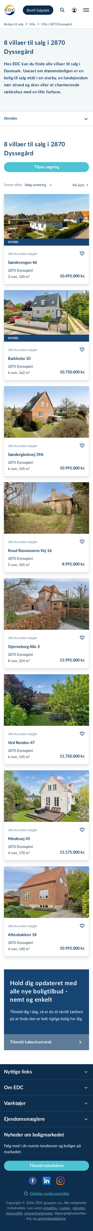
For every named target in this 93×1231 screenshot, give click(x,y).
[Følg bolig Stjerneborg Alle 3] (82, 638)
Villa (32, 24)
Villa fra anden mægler (22, 253)
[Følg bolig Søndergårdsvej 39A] (82, 446)
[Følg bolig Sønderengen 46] (82, 254)
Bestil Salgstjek (38, 10)
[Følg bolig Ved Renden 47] (82, 734)
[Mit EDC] (74, 10)
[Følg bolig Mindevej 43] (82, 830)
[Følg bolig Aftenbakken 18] (82, 926)
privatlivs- (50, 1208)
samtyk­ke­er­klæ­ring (51, 1218)
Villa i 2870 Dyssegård (56, 24)
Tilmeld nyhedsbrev (46, 1166)
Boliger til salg (13, 24)
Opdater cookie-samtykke (46, 1193)
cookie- (65, 1208)
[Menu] (86, 10)
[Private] (10, 10)
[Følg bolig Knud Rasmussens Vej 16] (82, 542)
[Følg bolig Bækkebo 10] (82, 350)
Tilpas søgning (46, 167)
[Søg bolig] (62, 10)
